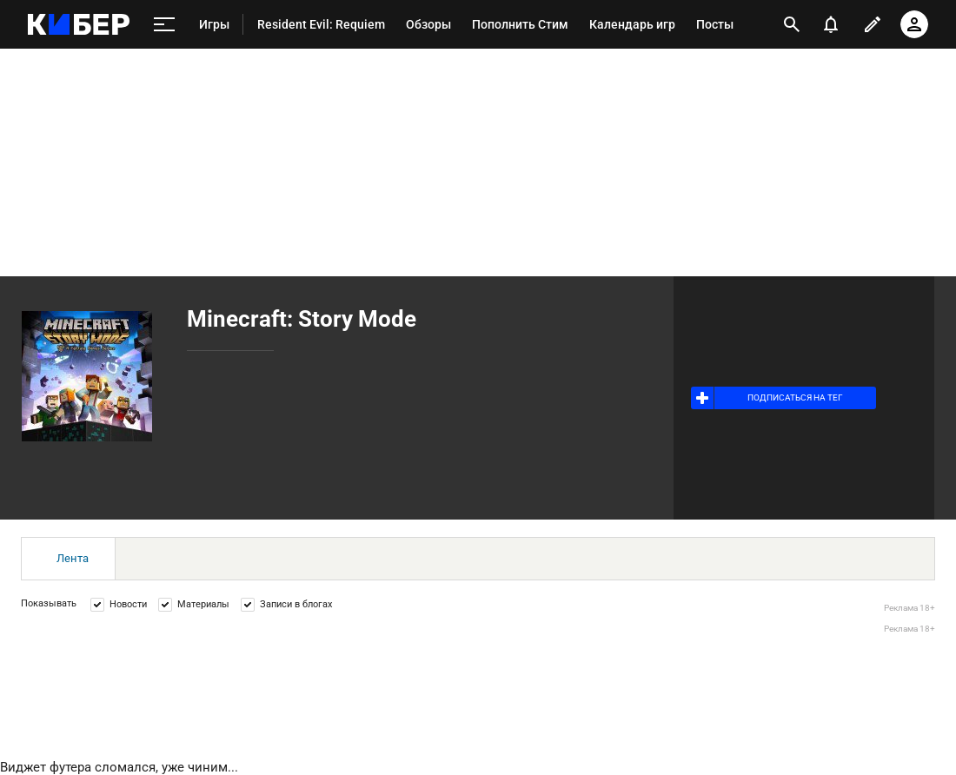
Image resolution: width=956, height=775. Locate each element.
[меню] (164, 24)
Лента (72, 558)
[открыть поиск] (791, 24)
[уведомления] (831, 24)
